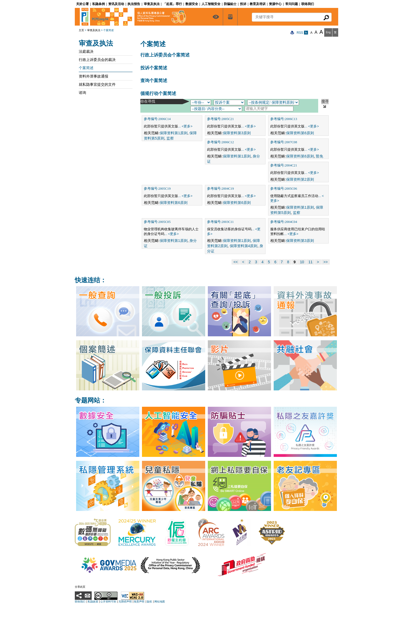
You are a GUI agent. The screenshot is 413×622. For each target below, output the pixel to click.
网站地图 (159, 601)
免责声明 (139, 601)
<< (235, 262)
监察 (170, 138)
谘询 (82, 92)
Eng (328, 32)
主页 (81, 30)
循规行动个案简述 (158, 93)
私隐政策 (93, 601)
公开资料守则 (108, 601)
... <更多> (185, 126)
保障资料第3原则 (237, 133)
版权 (149, 601)
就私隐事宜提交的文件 (97, 84)
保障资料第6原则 (300, 133)
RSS (302, 33)
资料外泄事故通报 (93, 76)
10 (302, 262)
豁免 (319, 156)
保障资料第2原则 (300, 179)
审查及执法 (93, 30)
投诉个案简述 (153, 67)
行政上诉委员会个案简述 (165, 55)
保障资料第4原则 (244, 246)
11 (310, 262)
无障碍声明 (125, 601)
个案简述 (86, 68)
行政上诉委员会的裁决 (97, 60)
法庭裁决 (86, 51)
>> (325, 262)
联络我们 (80, 601)
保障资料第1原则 (174, 133)
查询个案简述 (153, 80)
